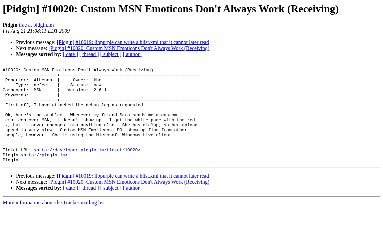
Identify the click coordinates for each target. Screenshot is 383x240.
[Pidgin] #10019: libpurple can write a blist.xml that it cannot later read (133, 42)
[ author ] (133, 54)
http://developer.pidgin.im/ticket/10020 (87, 167)
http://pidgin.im (44, 173)
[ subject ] (111, 54)
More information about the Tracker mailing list (54, 221)
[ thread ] (89, 54)
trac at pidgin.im (36, 25)
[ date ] (70, 54)
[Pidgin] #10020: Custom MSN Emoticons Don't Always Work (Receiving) (129, 48)
